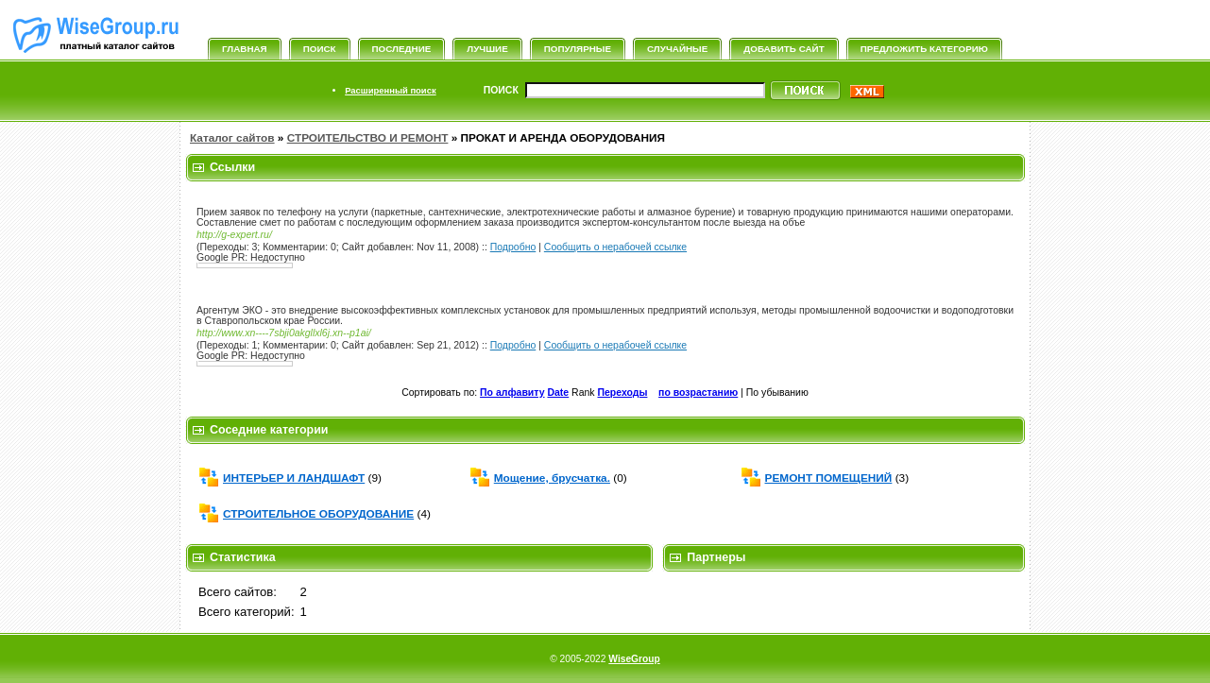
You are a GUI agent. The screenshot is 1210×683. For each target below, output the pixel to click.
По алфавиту (512, 392)
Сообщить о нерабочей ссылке (615, 247)
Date (558, 392)
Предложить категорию (924, 48)
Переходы (623, 392)
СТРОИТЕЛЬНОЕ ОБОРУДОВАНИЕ (318, 514)
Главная (244, 48)
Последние (402, 48)
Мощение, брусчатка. (552, 478)
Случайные (677, 48)
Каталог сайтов (232, 138)
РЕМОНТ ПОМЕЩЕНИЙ (829, 478)
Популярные (577, 48)
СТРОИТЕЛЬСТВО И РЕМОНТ (368, 138)
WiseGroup (633, 659)
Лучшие (487, 48)
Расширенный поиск (390, 90)
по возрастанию (698, 392)
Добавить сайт (783, 48)
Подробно (513, 247)
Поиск (319, 48)
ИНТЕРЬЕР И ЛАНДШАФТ (294, 478)
